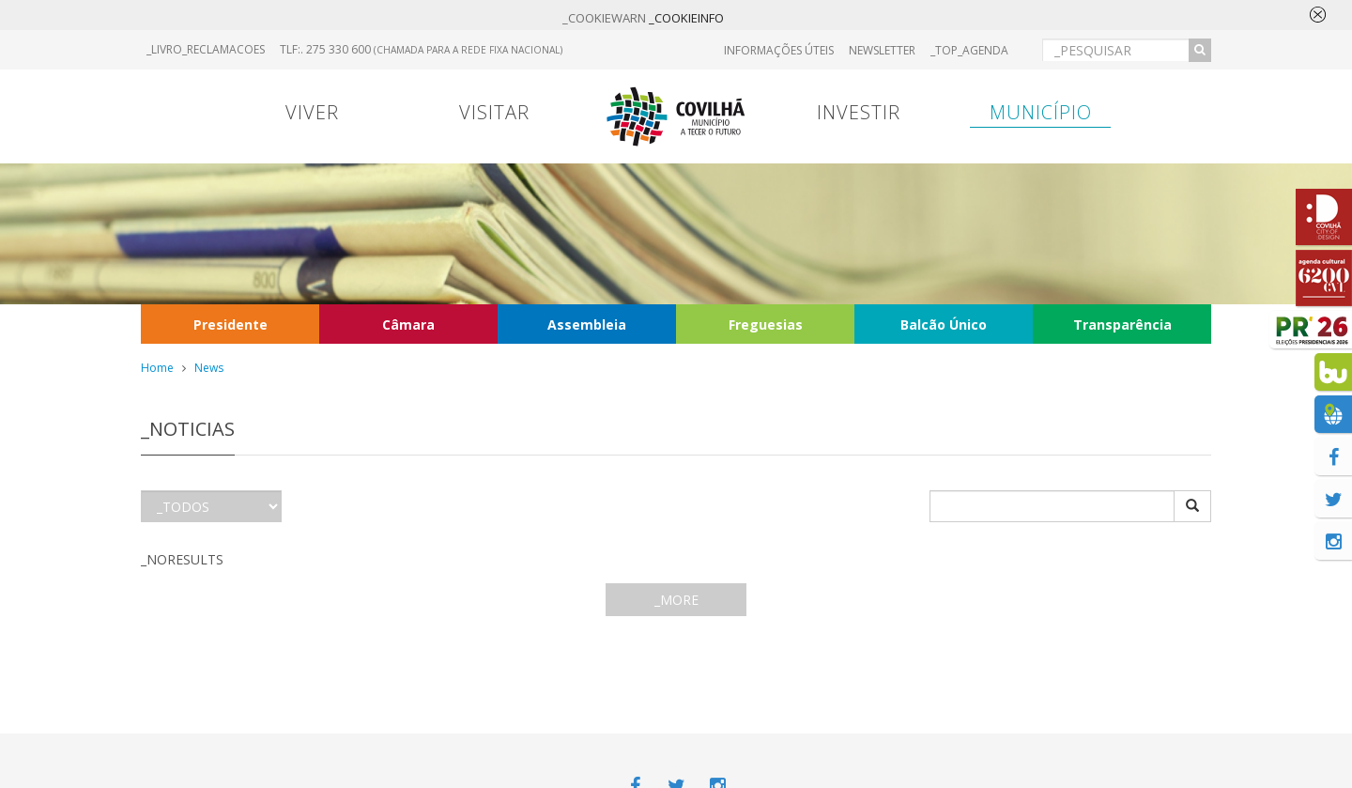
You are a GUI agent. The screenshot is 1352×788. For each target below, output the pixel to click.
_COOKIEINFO (686, 17)
